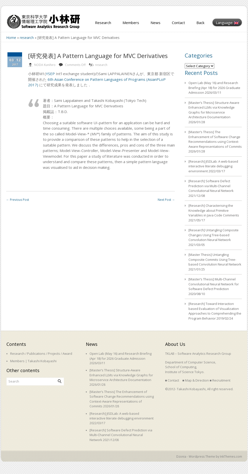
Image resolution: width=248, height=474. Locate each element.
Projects (54, 353)
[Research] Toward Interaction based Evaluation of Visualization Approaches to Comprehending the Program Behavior (214, 311)
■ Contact (172, 380)
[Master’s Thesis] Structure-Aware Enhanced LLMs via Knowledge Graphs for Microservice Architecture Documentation (213, 109)
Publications (36, 353)
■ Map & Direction (195, 380)
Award (67, 353)
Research (103, 22)
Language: (227, 22)
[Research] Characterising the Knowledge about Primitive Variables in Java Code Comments (213, 210)
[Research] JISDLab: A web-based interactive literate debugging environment (213, 166)
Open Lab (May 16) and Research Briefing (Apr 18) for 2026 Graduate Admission (214, 88)
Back (200, 22)
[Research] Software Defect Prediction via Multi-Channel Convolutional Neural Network (211, 186)
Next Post (166, 200)
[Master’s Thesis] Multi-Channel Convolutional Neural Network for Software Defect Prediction (213, 284)
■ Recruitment (220, 380)
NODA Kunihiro (45, 65)
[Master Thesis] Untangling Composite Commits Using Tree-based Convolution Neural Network (214, 259)
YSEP (50, 73)
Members (131, 22)
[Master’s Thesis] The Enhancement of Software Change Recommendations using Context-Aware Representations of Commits (215, 139)
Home (11, 37)
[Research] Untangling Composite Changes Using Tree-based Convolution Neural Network (213, 235)
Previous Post (17, 200)
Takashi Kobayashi (42, 361)
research (27, 37)
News (155, 22)
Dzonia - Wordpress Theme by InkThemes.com (209, 456)
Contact (178, 22)
